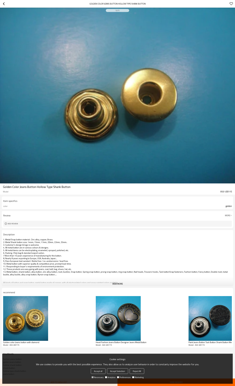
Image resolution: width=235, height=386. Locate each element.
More (227, 215)
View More (117, 283)
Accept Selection (117, 371)
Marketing (138, 377)
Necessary (98, 377)
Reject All (137, 371)
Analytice (110, 377)
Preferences (124, 377)
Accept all (98, 371)
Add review (13, 223)
